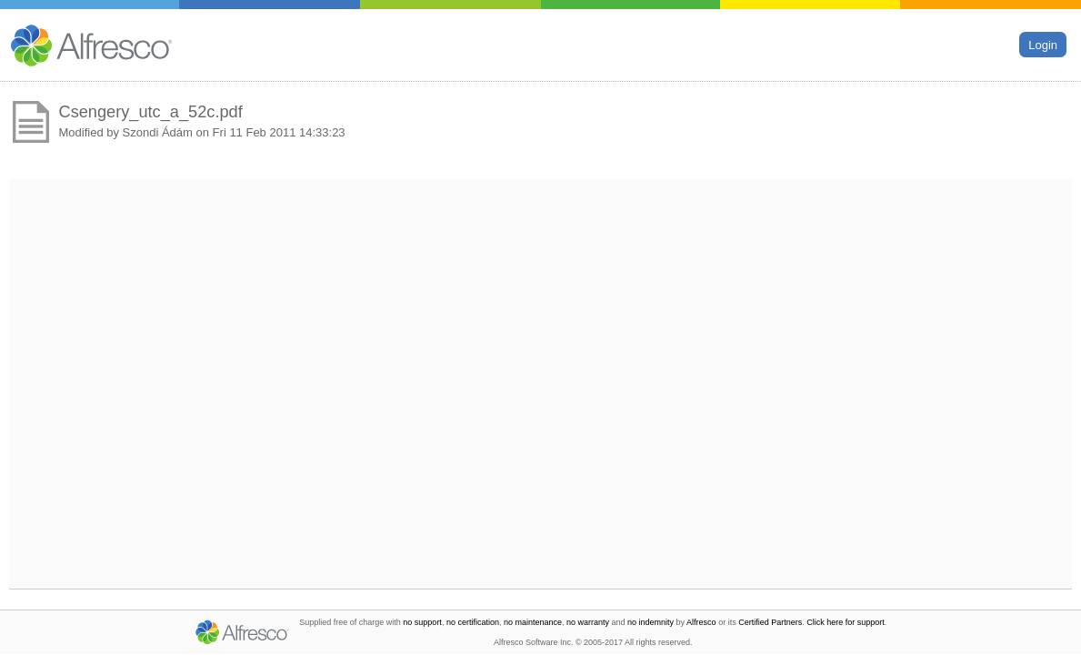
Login (1042, 44)
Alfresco (701, 622)
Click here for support (845, 622)
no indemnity (650, 622)
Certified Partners (770, 622)
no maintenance (533, 622)
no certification (472, 622)
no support (422, 622)
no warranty (587, 622)
